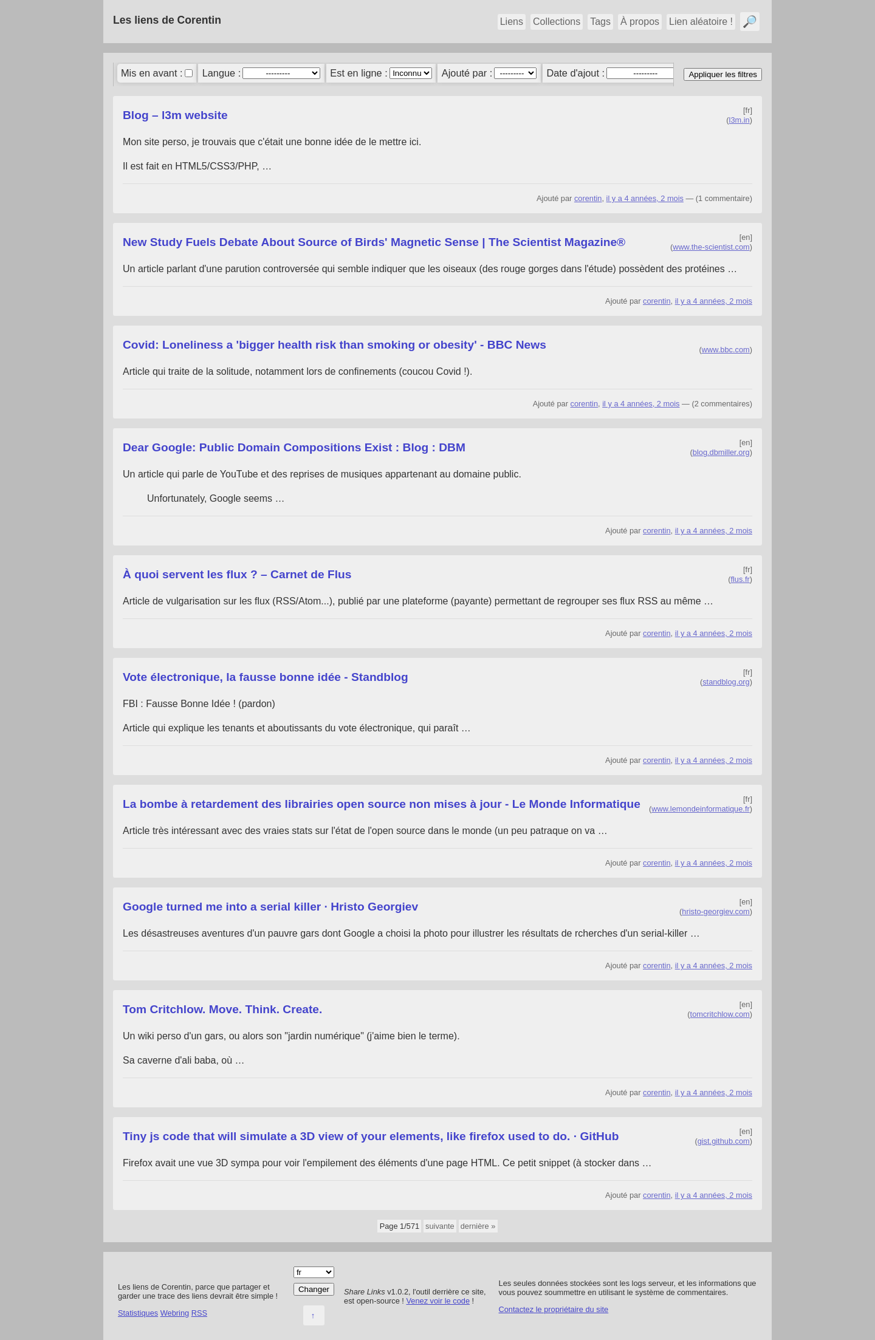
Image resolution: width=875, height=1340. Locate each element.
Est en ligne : (358, 72)
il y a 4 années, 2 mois (645, 198)
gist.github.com (724, 1141)
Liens (511, 21)
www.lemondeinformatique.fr (700, 808)
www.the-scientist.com (711, 246)
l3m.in (739, 120)
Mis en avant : (152, 72)
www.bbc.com (726, 349)
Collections (556, 21)
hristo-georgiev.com (715, 911)
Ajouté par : (467, 72)
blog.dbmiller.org (721, 452)
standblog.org (726, 681)
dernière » (478, 1226)
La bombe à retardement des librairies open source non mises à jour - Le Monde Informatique (381, 804)
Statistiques (138, 1313)
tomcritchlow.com (720, 1014)
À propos (639, 21)
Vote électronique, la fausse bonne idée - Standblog (265, 677)
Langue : (221, 72)
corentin (588, 198)
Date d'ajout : (575, 72)
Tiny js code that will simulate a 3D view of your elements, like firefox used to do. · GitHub (371, 1136)
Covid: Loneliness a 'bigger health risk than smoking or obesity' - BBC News (334, 344)
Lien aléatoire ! (701, 21)
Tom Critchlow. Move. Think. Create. (222, 1009)
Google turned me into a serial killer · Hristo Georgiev (270, 906)
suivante (440, 1226)
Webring (174, 1313)
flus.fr (739, 579)
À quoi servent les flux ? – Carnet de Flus (237, 574)
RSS (199, 1313)
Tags (600, 21)
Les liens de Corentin (167, 20)
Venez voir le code (438, 1300)
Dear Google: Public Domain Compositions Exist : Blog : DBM (294, 447)
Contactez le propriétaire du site (554, 1309)
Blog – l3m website (175, 115)
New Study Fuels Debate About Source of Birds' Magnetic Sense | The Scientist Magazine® (374, 242)
